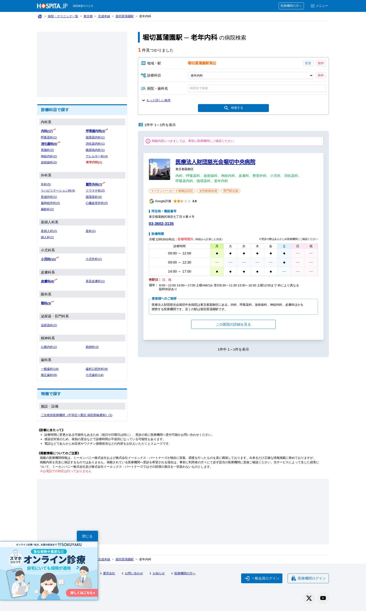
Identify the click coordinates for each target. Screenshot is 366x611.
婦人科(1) (47, 237)
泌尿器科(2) (49, 325)
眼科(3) (46, 303)
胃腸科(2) (47, 150)
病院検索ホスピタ (83, 5)
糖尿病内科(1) (95, 150)
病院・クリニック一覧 (63, 16)
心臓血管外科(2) (97, 203)
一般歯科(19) (50, 369)
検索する (233, 108)
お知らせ (156, 573)
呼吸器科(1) (49, 137)
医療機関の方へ (291, 5)
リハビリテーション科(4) (58, 190)
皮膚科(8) (47, 281)
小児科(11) (48, 259)
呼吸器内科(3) (95, 131)
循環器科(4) (94, 197)
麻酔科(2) (47, 209)
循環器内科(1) (95, 137)
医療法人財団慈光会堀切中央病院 (215, 162)
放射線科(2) (49, 162)
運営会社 (107, 573)
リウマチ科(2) (95, 190)
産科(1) (90, 231)
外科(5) (46, 184)
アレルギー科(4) (97, 156)
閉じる (87, 536)
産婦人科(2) (49, 231)
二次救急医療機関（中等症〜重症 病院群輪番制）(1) (76, 415)
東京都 (88, 16)
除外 (321, 63)
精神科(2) (92, 347)
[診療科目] (250, 75)
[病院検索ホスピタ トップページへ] (52, 6)
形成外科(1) (49, 197)
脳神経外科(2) (50, 203)
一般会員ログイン (262, 578)
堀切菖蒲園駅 (125, 16)
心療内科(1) (49, 347)
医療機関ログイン (308, 578)
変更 (308, 63)
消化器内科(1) (95, 143)
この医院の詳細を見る (233, 324)
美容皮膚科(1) (95, 281)
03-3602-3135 (161, 223)
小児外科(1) (94, 259)
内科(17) (47, 131)
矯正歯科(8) (49, 375)
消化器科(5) (49, 144)
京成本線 (104, 16)
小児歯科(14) (94, 375)
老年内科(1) (94, 162)
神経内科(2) (49, 156)
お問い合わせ (131, 573)
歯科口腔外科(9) (97, 369)
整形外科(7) (94, 184)
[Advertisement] (82, 64)
